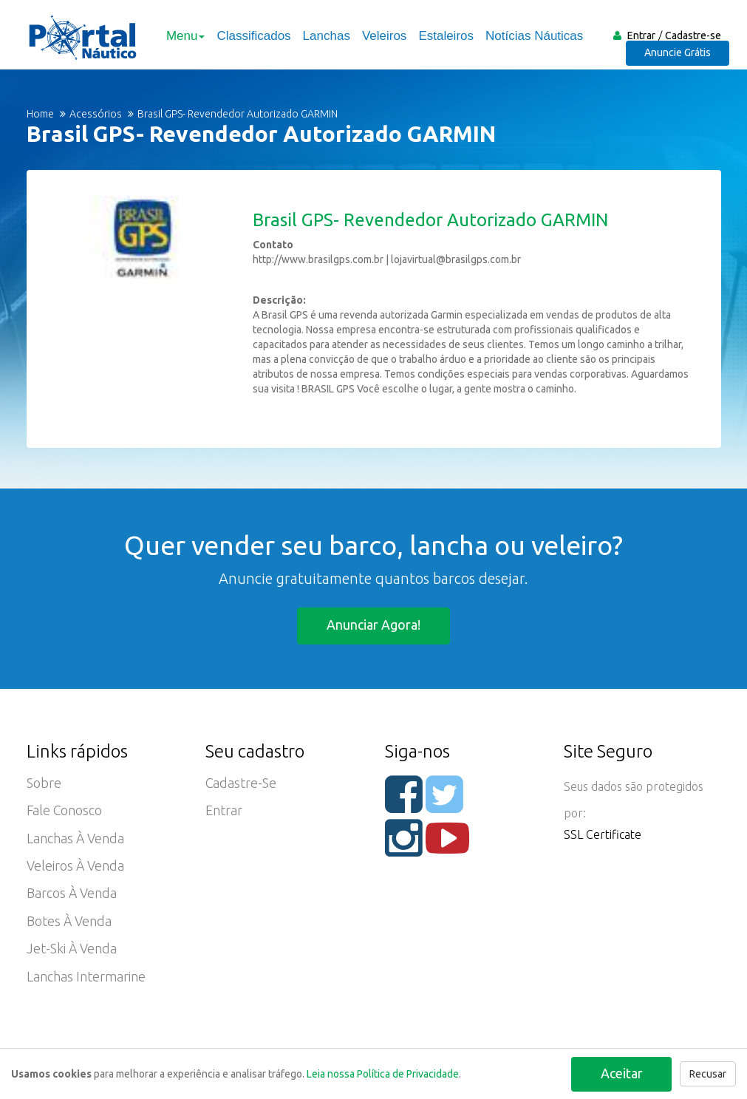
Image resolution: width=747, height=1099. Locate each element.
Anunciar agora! (373, 624)
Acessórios (95, 114)
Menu (185, 36)
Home (40, 114)
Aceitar (621, 1072)
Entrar (641, 35)
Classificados (253, 36)
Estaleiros (445, 36)
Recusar (707, 1074)
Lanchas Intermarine (86, 980)
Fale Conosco (65, 811)
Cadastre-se (693, 35)
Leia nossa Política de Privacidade (383, 1074)
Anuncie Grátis (680, 56)
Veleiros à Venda (76, 867)
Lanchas (325, 36)
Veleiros (383, 36)
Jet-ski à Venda (72, 952)
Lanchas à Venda (76, 839)
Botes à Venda (69, 923)
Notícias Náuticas (533, 36)
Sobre (44, 783)
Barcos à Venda (72, 895)
